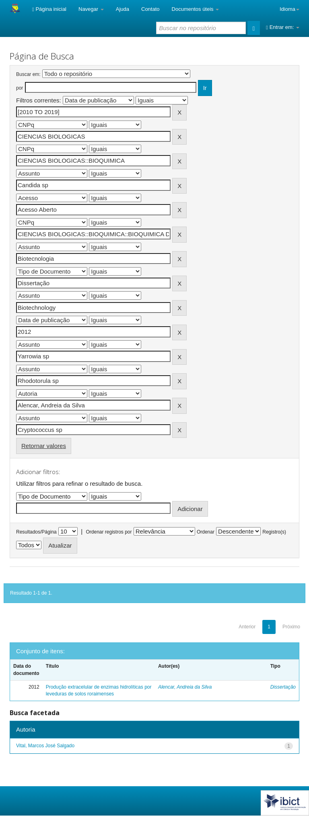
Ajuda (122, 9)
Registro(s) (274, 532)
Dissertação (283, 687)
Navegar (91, 9)
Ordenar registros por (109, 532)
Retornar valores (43, 445)
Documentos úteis (195, 9)
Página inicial (49, 9)
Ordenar (205, 532)
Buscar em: (28, 74)
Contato (150, 9)
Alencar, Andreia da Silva (185, 687)
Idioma (289, 9)
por (19, 88)
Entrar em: (282, 27)
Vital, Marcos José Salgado (45, 745)
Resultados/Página (36, 532)
